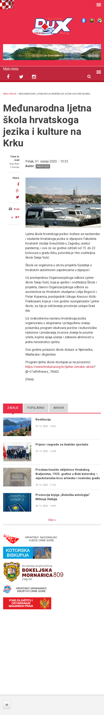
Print (16, 209)
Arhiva (58, 408)
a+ (17, 217)
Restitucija (43, 419)
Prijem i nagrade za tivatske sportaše (61, 444)
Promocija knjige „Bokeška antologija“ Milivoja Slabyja (62, 497)
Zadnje (12, 408)
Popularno (35, 408)
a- (12, 217)
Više (51, 520)
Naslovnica (9, 94)
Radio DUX (43, 166)
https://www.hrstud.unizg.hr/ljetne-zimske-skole (59, 367)
